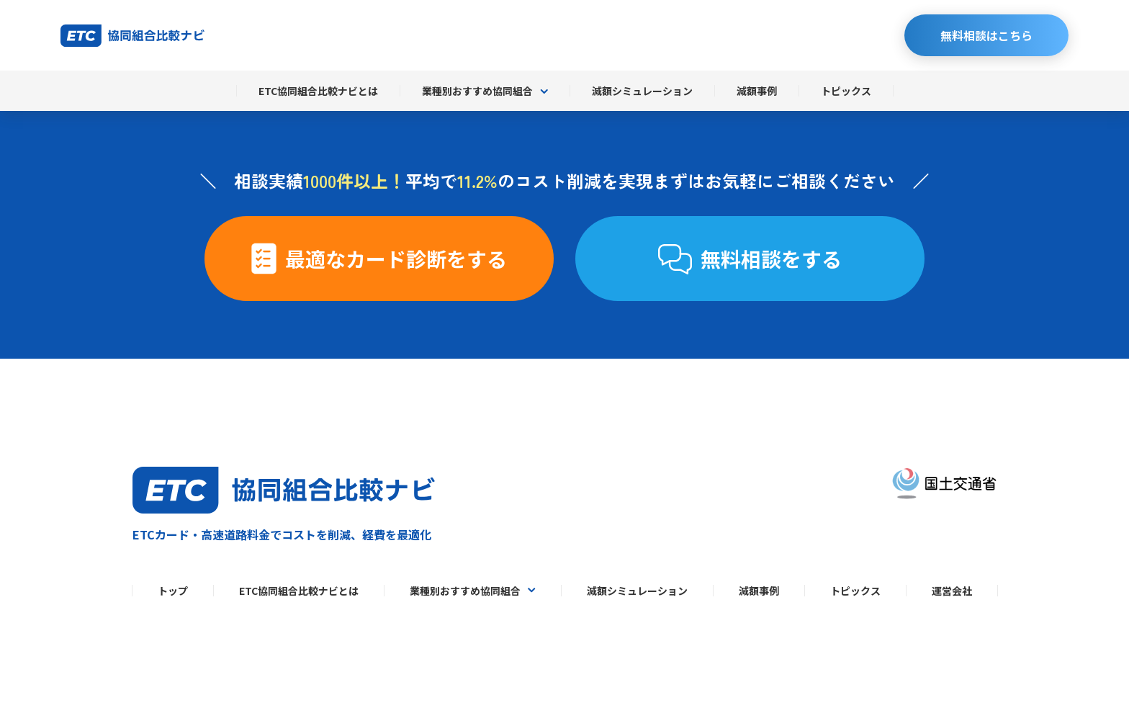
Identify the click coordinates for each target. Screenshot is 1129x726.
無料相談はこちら (986, 35)
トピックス (846, 91)
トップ (173, 590)
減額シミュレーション (642, 91)
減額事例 (757, 91)
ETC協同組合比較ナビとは (318, 91)
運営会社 (952, 590)
